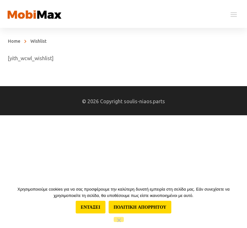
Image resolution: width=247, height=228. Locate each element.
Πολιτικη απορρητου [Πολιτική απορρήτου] (140, 207)
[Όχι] (119, 219)
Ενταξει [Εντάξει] (90, 207)
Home (14, 41)
